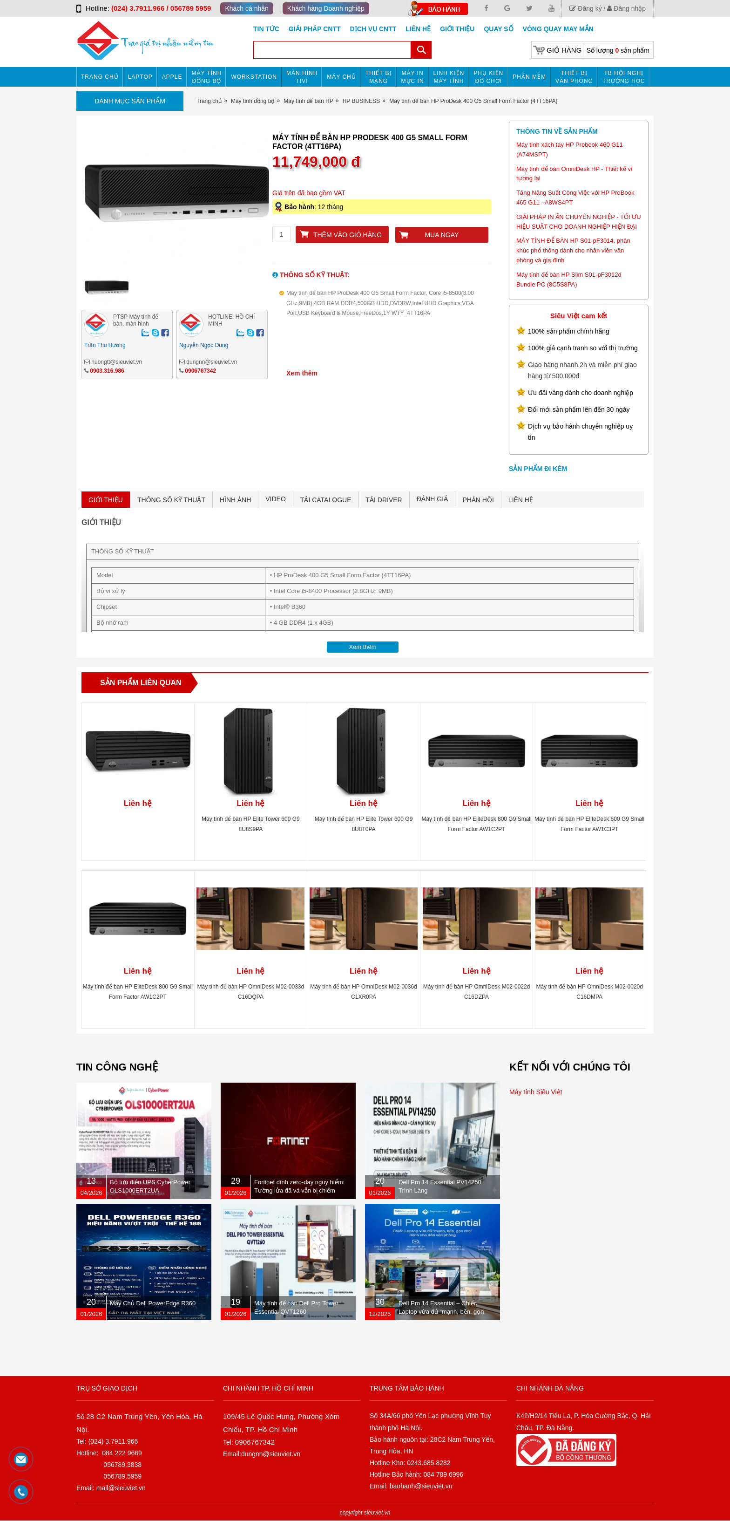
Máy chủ (341, 77)
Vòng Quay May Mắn (558, 29)
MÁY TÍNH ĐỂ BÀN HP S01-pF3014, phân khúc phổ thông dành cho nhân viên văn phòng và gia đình (573, 250)
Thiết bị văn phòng (574, 77)
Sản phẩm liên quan (141, 683)
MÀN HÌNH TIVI (302, 77)
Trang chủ (100, 77)
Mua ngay (442, 235)
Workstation (254, 77)
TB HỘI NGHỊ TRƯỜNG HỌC (623, 77)
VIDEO (275, 499)
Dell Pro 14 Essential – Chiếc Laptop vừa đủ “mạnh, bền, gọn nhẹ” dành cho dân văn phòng (441, 1311)
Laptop (140, 77)
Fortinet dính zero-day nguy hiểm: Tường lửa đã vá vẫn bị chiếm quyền (299, 1190)
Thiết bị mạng (378, 77)
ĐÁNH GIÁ (432, 499)
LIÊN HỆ (520, 500)
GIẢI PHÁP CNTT (314, 29)
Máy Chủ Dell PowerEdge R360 (153, 1303)
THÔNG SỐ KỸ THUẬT (171, 500)
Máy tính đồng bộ (207, 77)
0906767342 (200, 371)
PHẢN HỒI (477, 500)
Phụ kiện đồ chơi (488, 77)
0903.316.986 (107, 371)
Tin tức (266, 29)
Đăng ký (585, 8)
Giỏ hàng (564, 50)
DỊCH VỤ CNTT (373, 29)
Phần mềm (529, 77)
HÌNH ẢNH (235, 500)
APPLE (172, 77)
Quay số (498, 29)
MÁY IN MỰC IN (412, 77)
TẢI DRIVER (383, 500)
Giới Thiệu (457, 29)
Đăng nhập (626, 8)
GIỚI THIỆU (105, 500)
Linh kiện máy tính (449, 77)
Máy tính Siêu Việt (535, 1092)
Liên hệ (418, 29)
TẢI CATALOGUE (325, 500)
